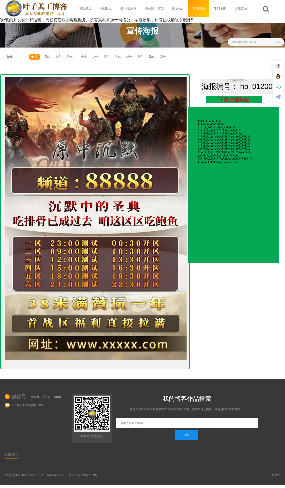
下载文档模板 (234, 100)
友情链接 (11, 454)
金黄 (84, 56)
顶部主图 (219, 8)
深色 (163, 56)
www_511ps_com (11, 486)
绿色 (129, 56)
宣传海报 (198, 8)
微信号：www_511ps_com (36, 396)
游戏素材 (240, 8)
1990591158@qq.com (28, 405)
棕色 (95, 56)
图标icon (178, 8)
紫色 (140, 56)
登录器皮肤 (128, 8)
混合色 (71, 56)
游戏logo (106, 8)
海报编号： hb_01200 (237, 86)
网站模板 (85, 8)
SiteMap (275, 475)
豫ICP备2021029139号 (83, 475)
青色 (118, 56)
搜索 (186, 434)
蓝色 (106, 56)
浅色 (152, 56)
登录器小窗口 (154, 8)
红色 (58, 56)
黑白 (47, 56)
